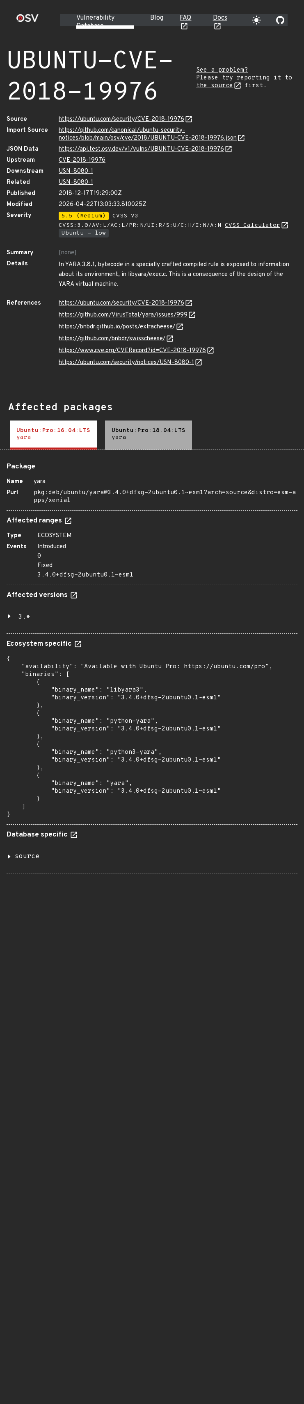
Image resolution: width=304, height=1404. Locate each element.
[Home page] (27, 20)
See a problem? (222, 70)
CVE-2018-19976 (82, 160)
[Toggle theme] (256, 20)
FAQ (185, 18)
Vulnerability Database (95, 22)
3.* (24, 617)
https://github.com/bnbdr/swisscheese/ (112, 339)
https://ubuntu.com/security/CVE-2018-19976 (121, 119)
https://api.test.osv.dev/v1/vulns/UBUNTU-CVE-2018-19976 (141, 149)
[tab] (53, 435)
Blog (156, 18)
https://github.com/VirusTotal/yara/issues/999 (123, 315)
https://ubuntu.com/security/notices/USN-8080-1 (126, 362)
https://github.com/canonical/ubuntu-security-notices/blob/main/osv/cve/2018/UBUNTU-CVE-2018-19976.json (148, 134)
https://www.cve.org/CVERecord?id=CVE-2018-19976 (132, 351)
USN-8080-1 (76, 171)
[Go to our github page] (280, 20)
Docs (220, 18)
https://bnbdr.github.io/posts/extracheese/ (117, 327)
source (27, 856)
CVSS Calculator (252, 225)
